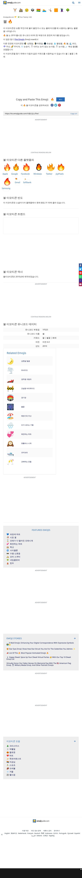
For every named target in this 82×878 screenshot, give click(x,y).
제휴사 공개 (47, 831)
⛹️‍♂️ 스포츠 (11, 765)
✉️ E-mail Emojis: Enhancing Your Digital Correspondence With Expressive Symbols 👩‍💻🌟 (40, 644)
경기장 (23, 397)
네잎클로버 (13, 560)
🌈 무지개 (15, 46)
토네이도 (24, 370)
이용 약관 (25, 831)
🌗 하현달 (38, 43)
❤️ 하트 (10, 756)
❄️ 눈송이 (25, 46)
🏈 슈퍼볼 (11, 768)
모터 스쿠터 (13, 557)
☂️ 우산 (6, 46)
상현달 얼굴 (25, 361)
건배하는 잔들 (26, 462)
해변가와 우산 (26, 416)
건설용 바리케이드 (28, 388)
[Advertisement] (41, 873)
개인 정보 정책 (36, 831)
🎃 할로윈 (11, 752)
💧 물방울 (58, 43)
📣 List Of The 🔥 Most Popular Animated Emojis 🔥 (28, 653)
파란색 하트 (13, 534)
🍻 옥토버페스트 (14, 759)
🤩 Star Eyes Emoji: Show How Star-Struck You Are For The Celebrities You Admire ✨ (41, 649)
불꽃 (23, 407)
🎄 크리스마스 (13, 746)
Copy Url (74, 113)
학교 (10, 547)
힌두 (10, 563)
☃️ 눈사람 (60, 46)
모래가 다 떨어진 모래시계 (20, 541)
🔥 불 (65, 43)
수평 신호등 (13, 553)
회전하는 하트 (26, 434)
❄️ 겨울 (10, 772)
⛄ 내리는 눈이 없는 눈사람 (43, 46)
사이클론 (12, 550)
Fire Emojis (20, 39)
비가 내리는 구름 (27, 425)
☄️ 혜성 (68, 46)
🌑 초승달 (48, 43)
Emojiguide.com (8, 17)
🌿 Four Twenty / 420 (25, 17)
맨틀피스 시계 (26, 443)
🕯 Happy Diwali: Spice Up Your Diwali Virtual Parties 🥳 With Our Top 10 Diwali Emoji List (39, 658)
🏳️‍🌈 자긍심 (11, 762)
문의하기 (57, 831)
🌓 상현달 (28, 43)
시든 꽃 (11, 537)
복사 (60, 99)
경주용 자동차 (26, 379)
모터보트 (24, 452)
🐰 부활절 (11, 749)
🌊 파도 (72, 43)
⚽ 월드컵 (11, 775)
